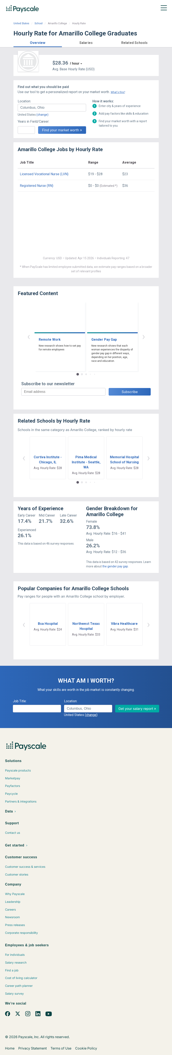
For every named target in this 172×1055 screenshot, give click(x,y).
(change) (42, 114)
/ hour (74, 63)
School (39, 23)
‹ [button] (28, 336)
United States (21, 23)
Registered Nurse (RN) (36, 186)
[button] (37, 42)
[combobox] (52, 107)
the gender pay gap (115, 566)
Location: (24, 101)
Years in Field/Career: (33, 121)
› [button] (143, 336)
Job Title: (20, 701)
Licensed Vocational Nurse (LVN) (44, 174)
